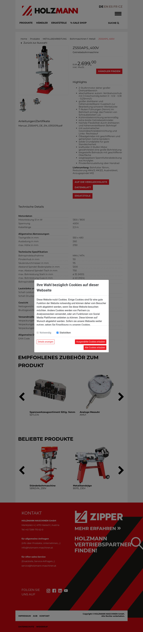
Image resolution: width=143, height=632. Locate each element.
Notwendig (45, 332)
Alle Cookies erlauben (95, 347)
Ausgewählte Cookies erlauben (90, 342)
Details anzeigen (45, 342)
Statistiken (65, 332)
